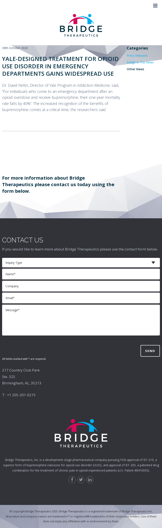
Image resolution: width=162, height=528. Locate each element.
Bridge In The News (140, 62)
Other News (135, 69)
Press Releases (137, 56)
